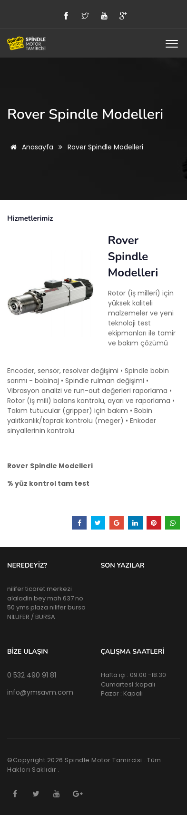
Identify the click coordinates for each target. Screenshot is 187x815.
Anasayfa (30, 147)
